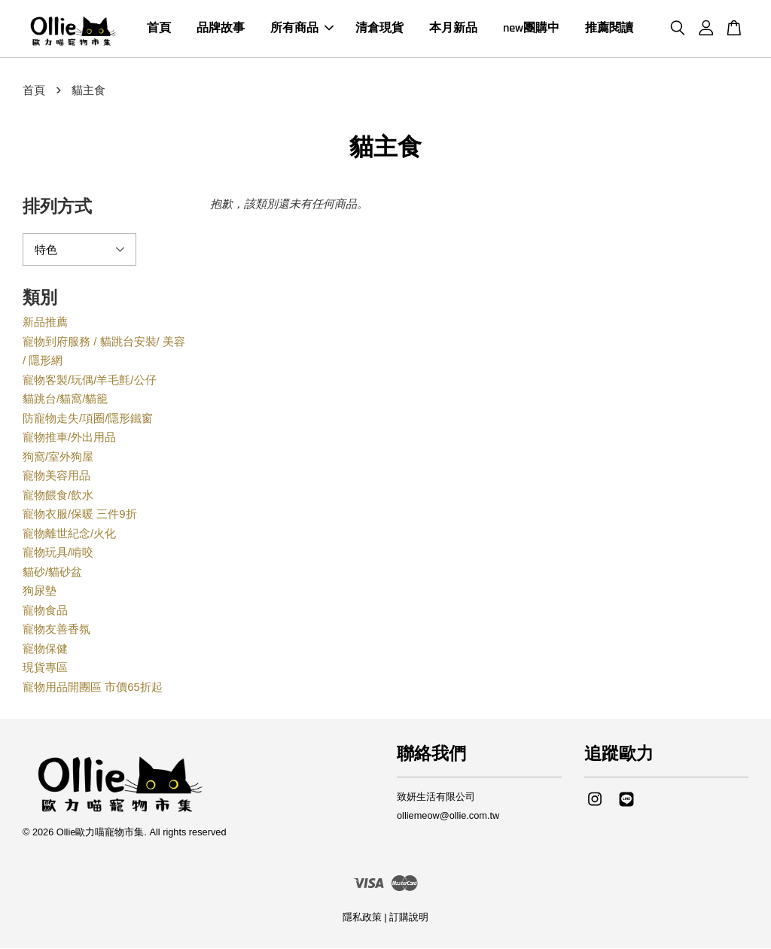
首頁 (159, 29)
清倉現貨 (379, 29)
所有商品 (302, 29)
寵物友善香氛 (56, 629)
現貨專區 (45, 668)
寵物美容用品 (56, 476)
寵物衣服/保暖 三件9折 (80, 514)
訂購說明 (408, 917)
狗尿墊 (39, 591)
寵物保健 (45, 649)
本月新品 (453, 29)
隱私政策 (362, 917)
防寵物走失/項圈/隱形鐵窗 (88, 418)
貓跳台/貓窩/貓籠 (65, 399)
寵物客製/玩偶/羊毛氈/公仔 (90, 380)
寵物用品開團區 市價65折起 (93, 687)
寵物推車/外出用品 (69, 437)
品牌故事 (221, 29)
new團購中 (531, 29)
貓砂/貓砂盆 (52, 572)
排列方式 (57, 208)
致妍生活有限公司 (436, 797)
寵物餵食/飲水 (58, 495)
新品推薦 (45, 322)
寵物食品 (45, 610)
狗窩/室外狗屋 (58, 457)
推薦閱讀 (609, 29)
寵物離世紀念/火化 (69, 534)
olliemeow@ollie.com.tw (448, 816)
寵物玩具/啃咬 (58, 552)
